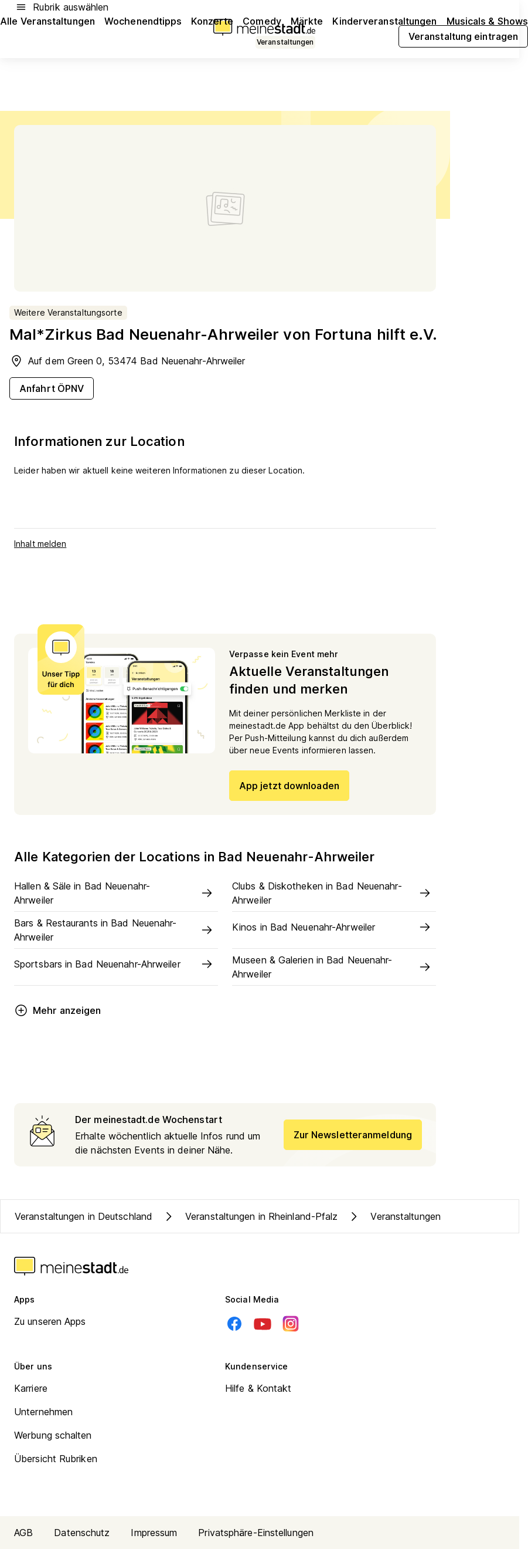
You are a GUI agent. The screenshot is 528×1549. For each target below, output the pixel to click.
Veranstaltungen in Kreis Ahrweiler (432, 1216)
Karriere (30, 1388)
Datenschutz (82, 1532)
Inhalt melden (40, 544)
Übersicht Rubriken (55, 1459)
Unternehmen (43, 1412)
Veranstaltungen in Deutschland (83, 1216)
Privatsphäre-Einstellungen (256, 1532)
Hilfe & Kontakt (258, 1388)
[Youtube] (262, 1323)
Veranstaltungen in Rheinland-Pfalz (250, 1216)
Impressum (154, 1532)
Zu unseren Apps (50, 1321)
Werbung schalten (53, 1435)
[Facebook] (234, 1323)
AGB (23, 1532)
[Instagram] (290, 1323)
